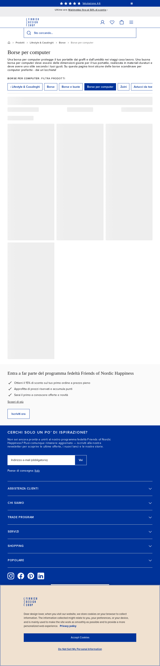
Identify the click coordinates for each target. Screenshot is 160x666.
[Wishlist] (112, 22)
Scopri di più (16, 402)
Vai (81, 460)
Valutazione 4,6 (91, 3)
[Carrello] (122, 22)
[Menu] (131, 22)
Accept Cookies (80, 637)
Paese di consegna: (21, 470)
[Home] (9, 42)
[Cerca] (28, 32)
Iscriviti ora (18, 414)
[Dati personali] (102, 22)
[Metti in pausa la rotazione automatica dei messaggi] (131, 3)
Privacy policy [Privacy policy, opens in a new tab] (68, 626)
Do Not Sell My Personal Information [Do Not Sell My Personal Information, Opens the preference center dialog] (80, 649)
